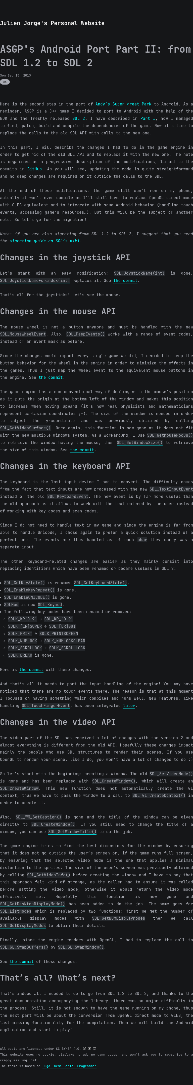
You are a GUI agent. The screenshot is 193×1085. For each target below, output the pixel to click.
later (129, 705)
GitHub (34, 169)
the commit (125, 280)
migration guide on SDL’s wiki (44, 241)
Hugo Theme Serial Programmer (69, 1066)
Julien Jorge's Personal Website (52, 23)
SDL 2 (78, 118)
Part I (148, 118)
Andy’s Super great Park (123, 104)
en (5, 82)
